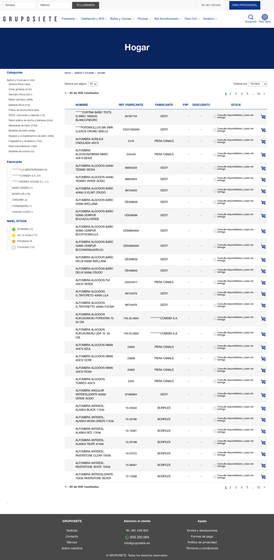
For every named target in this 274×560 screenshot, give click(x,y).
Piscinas (143, 19)
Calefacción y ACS (92, 19)
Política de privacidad (202, 542)
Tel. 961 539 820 (211, 5)
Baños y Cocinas (120, 19)
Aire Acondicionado (166, 19)
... (253, 93)
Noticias (72, 530)
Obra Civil (191, 19)
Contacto (72, 536)
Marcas (72, 542)
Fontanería (68, 19)
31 (259, 93)
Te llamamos (86, 5)
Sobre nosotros (72, 548)
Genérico (208, 19)
